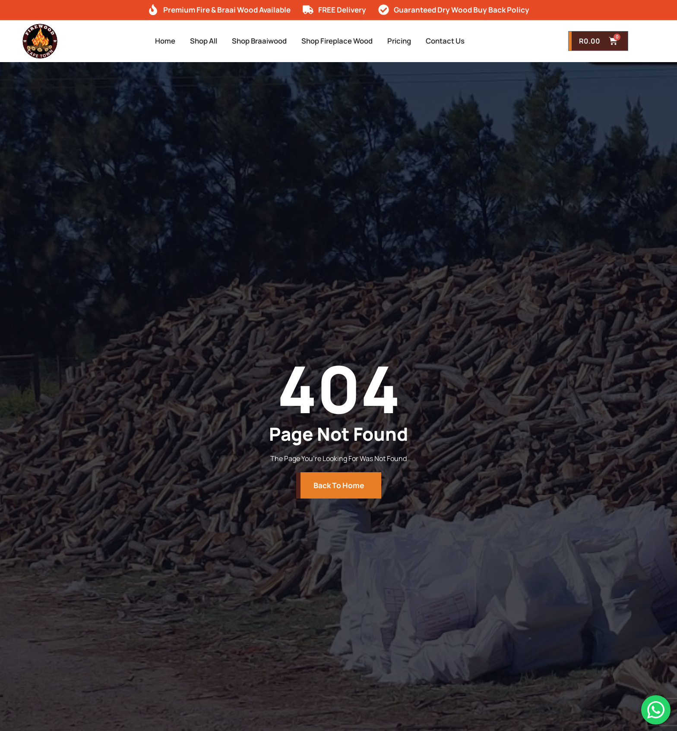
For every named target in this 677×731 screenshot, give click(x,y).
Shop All (192, 41)
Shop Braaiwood (255, 41)
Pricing (411, 41)
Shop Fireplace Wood (341, 41)
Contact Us (462, 41)
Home (149, 41)
